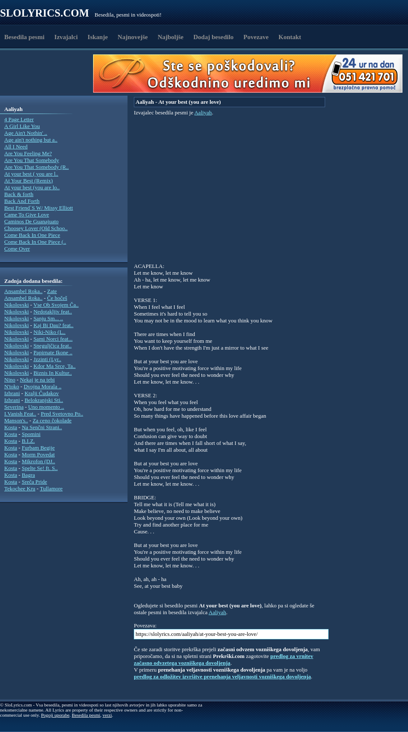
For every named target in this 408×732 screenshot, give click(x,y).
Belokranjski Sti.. (44, 400)
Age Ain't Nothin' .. (25, 133)
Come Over (17, 248)
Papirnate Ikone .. (53, 352)
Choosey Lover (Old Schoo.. (36, 228)
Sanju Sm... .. (48, 318)
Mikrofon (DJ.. (38, 461)
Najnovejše (133, 37)
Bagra (28, 475)
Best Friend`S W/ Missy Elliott (38, 208)
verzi (107, 715)
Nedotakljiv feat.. (53, 311)
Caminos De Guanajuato (31, 221)
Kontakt (289, 37)
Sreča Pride (34, 482)
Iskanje (98, 37)
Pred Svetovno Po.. (62, 413)
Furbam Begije (38, 447)
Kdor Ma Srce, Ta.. (55, 366)
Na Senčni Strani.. (42, 427)
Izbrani (12, 393)
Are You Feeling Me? (28, 153)
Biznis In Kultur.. (53, 373)
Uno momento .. (46, 407)
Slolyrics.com (44, 13)
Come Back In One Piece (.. (35, 242)
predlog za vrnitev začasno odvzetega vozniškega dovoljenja (223, 659)
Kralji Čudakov (42, 393)
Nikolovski (16, 305)
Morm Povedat (38, 454)
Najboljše (171, 37)
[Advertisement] (49, 73)
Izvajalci (66, 37)
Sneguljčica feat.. (53, 345)
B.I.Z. (28, 441)
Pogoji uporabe (55, 715)
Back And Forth (22, 201)
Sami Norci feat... (53, 339)
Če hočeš (57, 298)
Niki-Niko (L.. (49, 332)
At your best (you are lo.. (32, 187)
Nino (9, 379)
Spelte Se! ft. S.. (40, 468)
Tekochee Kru (19, 488)
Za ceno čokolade (52, 420)
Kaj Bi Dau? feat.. (54, 325)
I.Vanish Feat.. (20, 413)
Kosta (10, 427)
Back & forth (19, 194)
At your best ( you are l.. (31, 174)
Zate (52, 291)
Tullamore (51, 488)
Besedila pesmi (24, 37)
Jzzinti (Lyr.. (47, 359)
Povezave (256, 37)
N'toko (11, 386)
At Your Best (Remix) (28, 180)
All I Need (16, 146)
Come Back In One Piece (32, 235)
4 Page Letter (19, 119)
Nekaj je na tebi (37, 379)
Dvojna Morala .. (43, 386)
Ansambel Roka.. (23, 291)
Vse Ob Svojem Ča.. (56, 305)
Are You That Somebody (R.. (36, 167)
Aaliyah (203, 112)
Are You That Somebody (31, 160)
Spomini (31, 434)
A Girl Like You (22, 126)
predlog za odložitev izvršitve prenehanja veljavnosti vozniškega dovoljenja (222, 676)
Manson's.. (16, 420)
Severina (13, 407)
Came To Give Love (26, 214)
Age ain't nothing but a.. (30, 140)
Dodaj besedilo (213, 37)
